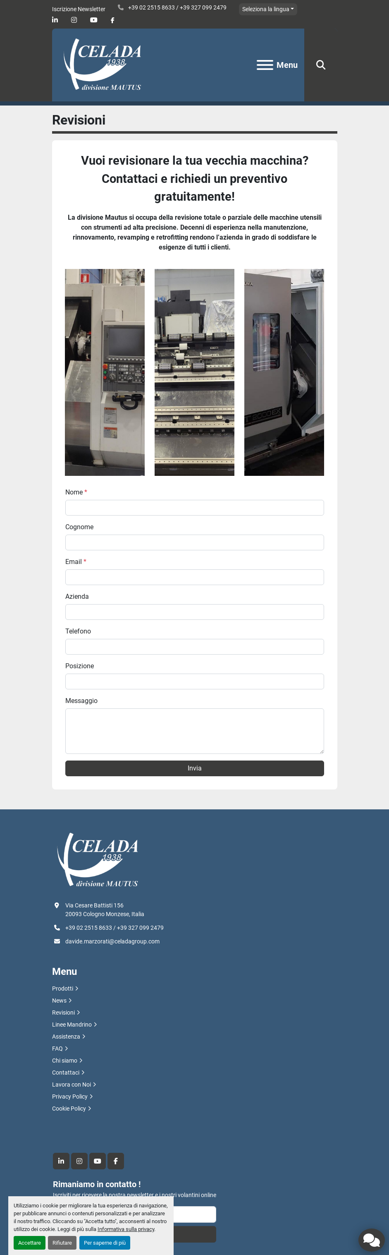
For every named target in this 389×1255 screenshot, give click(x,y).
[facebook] (113, 20)
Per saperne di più (105, 1243)
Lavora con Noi (71, 1084)
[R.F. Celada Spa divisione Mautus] (97, 860)
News (59, 1000)
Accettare (29, 1243)
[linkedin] (55, 20)
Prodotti (62, 988)
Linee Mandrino (72, 1024)
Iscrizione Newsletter (78, 9)
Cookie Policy (69, 1108)
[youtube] (94, 20)
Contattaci (65, 1072)
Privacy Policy (70, 1096)
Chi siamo (64, 1060)
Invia (195, 768)
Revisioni (63, 1012)
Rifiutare (62, 1243)
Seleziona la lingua (265, 9)
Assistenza (66, 1036)
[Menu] (265, 65)
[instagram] (74, 20)
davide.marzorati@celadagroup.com (112, 941)
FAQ (57, 1048)
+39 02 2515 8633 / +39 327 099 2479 (177, 7)
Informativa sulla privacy (126, 1229)
